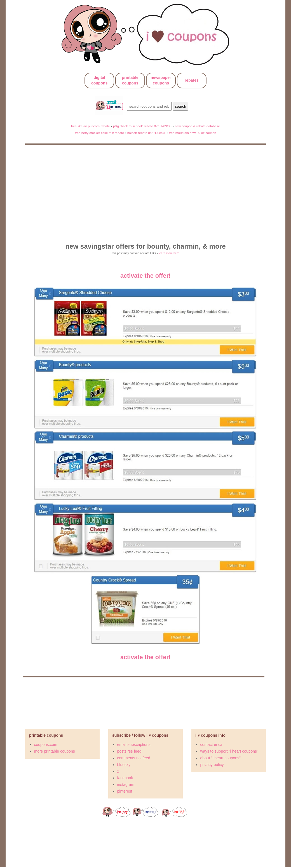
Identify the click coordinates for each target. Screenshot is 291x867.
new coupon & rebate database (197, 126)
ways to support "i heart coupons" (229, 751)
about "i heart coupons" (220, 758)
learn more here (169, 253)
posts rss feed (129, 751)
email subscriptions (134, 744)
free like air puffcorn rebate (90, 126)
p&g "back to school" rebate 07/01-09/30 (142, 126)
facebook (125, 778)
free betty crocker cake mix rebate (99, 133)
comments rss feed (133, 758)
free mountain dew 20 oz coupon (192, 133)
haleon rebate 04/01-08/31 (146, 133)
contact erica (211, 744)
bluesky (123, 764)
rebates (192, 80)
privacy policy (212, 764)
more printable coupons (54, 751)
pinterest (124, 791)
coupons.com (45, 744)
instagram (125, 784)
